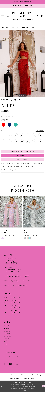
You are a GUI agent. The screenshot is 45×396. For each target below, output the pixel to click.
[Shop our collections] (22, 6)
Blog (5, 347)
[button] (2, 16)
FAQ (5, 344)
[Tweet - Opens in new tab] (11, 100)
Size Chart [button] (38, 131)
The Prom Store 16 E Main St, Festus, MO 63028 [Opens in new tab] (11, 264)
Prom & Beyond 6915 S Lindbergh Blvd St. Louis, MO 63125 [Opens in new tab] (12, 273)
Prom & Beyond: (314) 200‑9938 (16, 284)
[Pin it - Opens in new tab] (15, 100)
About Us (7, 339)
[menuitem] (2, 16)
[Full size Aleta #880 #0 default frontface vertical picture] (22, 64)
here (24, 394)
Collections (8, 329)
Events (6, 342)
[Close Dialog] (2, 390)
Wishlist (7, 332)
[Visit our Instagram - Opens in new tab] (10, 368)
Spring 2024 (28, 28)
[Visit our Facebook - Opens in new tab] (4, 368)
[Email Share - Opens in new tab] (19, 100)
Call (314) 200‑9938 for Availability (22, 153)
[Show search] (42, 16)
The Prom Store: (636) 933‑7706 (16, 279)
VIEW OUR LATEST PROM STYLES (22, 2)
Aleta (15, 28)
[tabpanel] (22, 64)
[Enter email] (13, 360)
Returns (7, 334)
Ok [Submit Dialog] (43, 390)
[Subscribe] (21, 360)
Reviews (7, 337)
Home (5, 28)
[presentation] (11, 215)
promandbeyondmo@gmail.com (17, 289)
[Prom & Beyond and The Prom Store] (22, 17)
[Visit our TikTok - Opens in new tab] (17, 368)
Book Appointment (22, 162)
